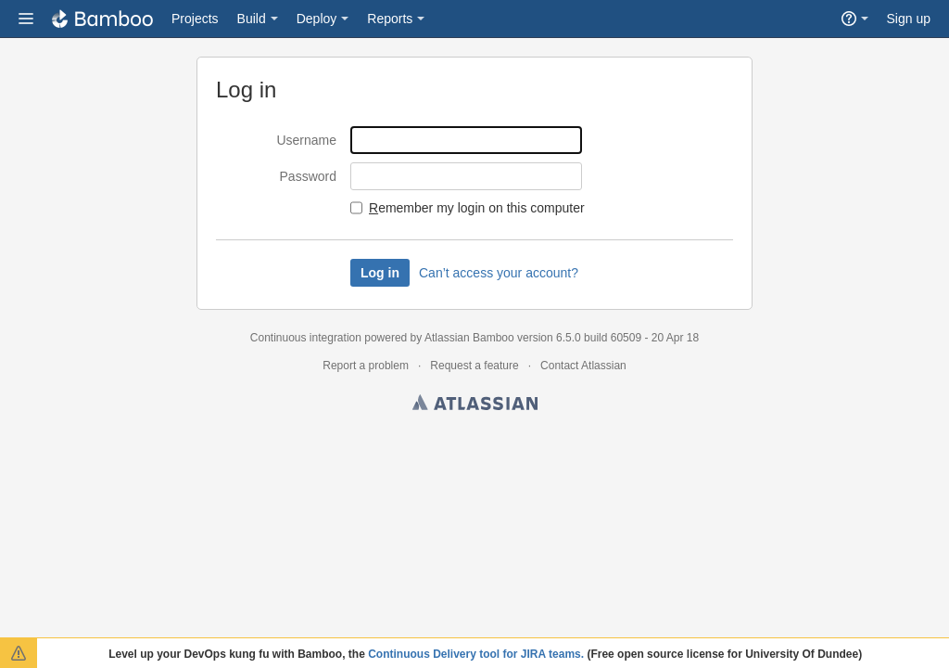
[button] (26, 18)
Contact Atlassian (583, 365)
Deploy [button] (317, 18)
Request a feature (474, 365)
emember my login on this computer (477, 207)
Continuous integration (305, 337)
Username (306, 140)
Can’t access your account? (498, 272)
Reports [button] (389, 18)
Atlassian (475, 405)
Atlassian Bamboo (469, 337)
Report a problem (366, 365)
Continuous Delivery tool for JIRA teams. (476, 654)
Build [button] (251, 18)
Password (308, 176)
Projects (195, 18)
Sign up (908, 18)
